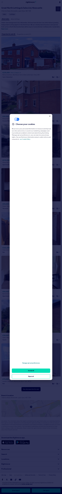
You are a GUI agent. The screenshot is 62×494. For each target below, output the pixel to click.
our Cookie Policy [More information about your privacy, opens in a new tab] (25, 139)
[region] (31, 247)
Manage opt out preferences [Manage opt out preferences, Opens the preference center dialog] (31, 363)
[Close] (50, 116)
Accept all (31, 370)
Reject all (31, 376)
